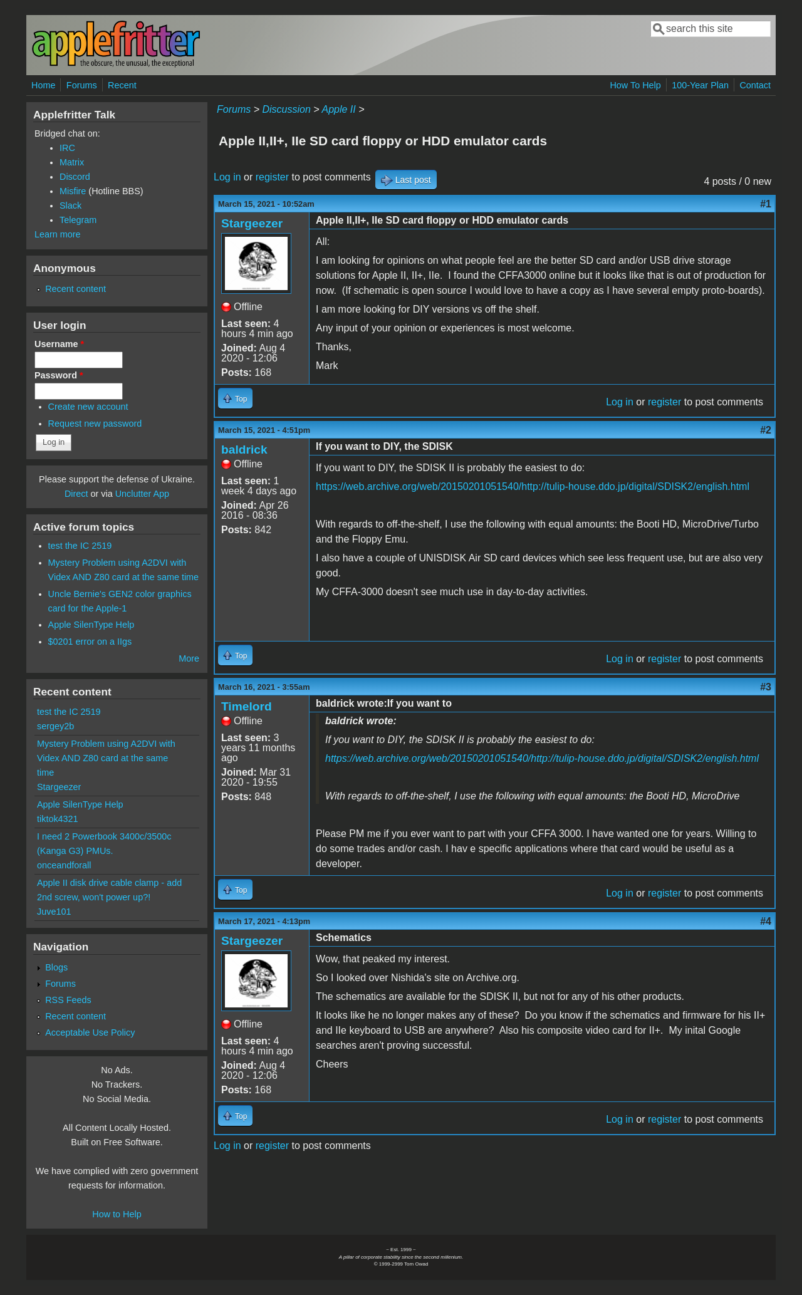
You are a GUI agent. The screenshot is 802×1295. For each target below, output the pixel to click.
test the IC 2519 (80, 546)
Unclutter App (142, 494)
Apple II (338, 109)
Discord (75, 177)
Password (58, 375)
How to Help (116, 1214)
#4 (765, 921)
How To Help (635, 85)
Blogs (56, 967)
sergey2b (55, 726)
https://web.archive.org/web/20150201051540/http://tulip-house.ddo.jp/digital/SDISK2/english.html (532, 486)
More (189, 658)
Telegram (78, 220)
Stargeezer (252, 223)
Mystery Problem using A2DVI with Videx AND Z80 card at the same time (106, 758)
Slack (70, 205)
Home (43, 85)
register (272, 177)
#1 (765, 204)
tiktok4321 (57, 819)
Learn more (57, 234)
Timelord (246, 706)
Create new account (88, 407)
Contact (755, 85)
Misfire (73, 191)
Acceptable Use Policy (90, 1032)
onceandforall (64, 865)
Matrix (72, 162)
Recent (122, 85)
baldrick (244, 449)
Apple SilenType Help (91, 625)
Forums (81, 85)
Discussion (286, 109)
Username (59, 344)
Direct (76, 494)
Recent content (75, 289)
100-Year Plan (700, 85)
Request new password (95, 424)
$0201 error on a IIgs (90, 642)
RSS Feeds (68, 1000)
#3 (765, 687)
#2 (765, 430)
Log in (227, 177)
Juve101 (54, 912)
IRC (67, 148)
